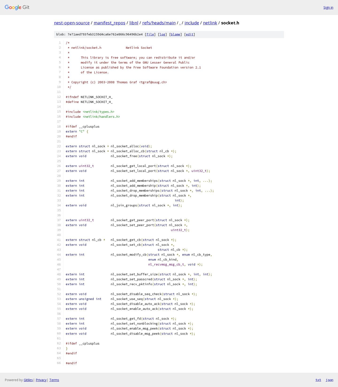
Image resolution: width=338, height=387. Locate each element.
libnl (133, 23)
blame (175, 34)
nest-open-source (72, 23)
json (329, 380)
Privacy (41, 380)
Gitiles (28, 380)
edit (189, 34)
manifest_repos (109, 23)
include (191, 23)
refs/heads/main (159, 23)
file (150, 34)
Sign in (328, 7)
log (162, 34)
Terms (54, 380)
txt (318, 380)
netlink (210, 23)
